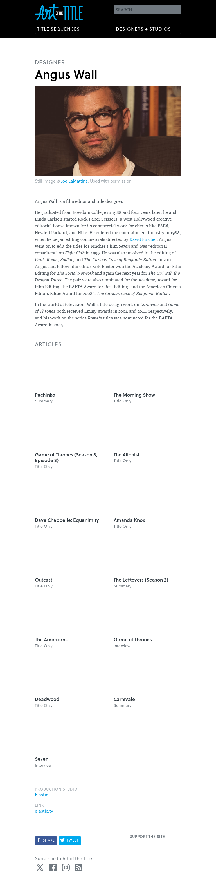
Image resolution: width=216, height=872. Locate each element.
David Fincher (143, 240)
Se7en (41, 758)
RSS (78, 867)
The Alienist (127, 454)
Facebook (53, 867)
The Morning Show (134, 394)
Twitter (40, 867)
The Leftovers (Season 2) (141, 579)
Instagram (65, 867)
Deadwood (47, 699)
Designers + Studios (143, 29)
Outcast (43, 579)
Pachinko (45, 394)
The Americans (51, 639)
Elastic (41, 794)
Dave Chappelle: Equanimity (67, 519)
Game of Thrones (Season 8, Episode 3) (66, 457)
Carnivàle (124, 699)
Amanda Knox (129, 519)
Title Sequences (58, 29)
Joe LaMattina (74, 181)
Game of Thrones (133, 639)
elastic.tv (44, 811)
